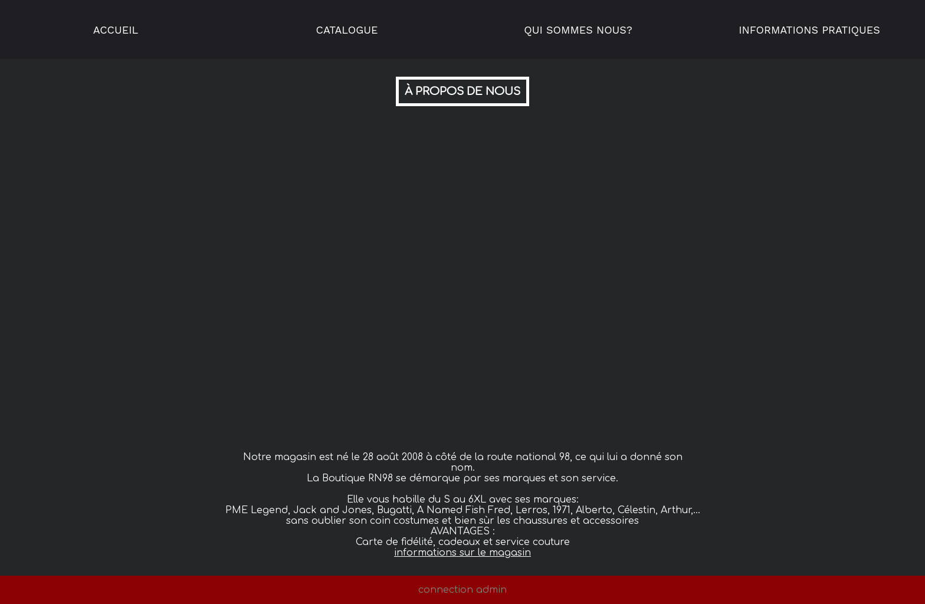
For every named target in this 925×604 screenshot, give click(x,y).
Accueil (116, 30)
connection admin (462, 590)
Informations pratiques (809, 30)
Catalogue (347, 30)
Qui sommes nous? (578, 30)
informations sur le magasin (462, 552)
